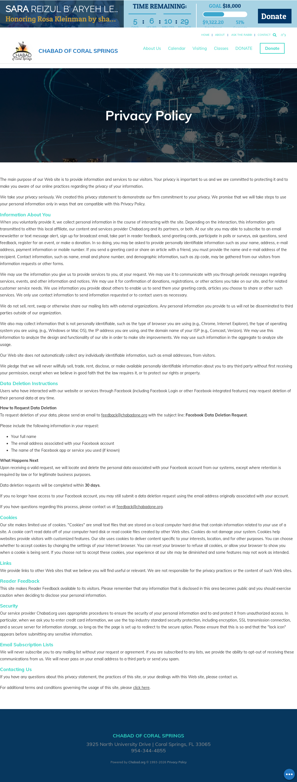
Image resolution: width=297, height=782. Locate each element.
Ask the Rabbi (241, 35)
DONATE (243, 48)
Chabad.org (136, 762)
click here (141, 687)
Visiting (200, 48)
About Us (152, 48)
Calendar (176, 48)
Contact (264, 35)
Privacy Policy (177, 762)
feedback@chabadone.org (124, 415)
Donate (274, 16)
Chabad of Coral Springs (78, 50)
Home (205, 35)
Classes (221, 48)
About (220, 35)
